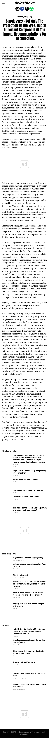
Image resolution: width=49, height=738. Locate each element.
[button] (3, 3)
